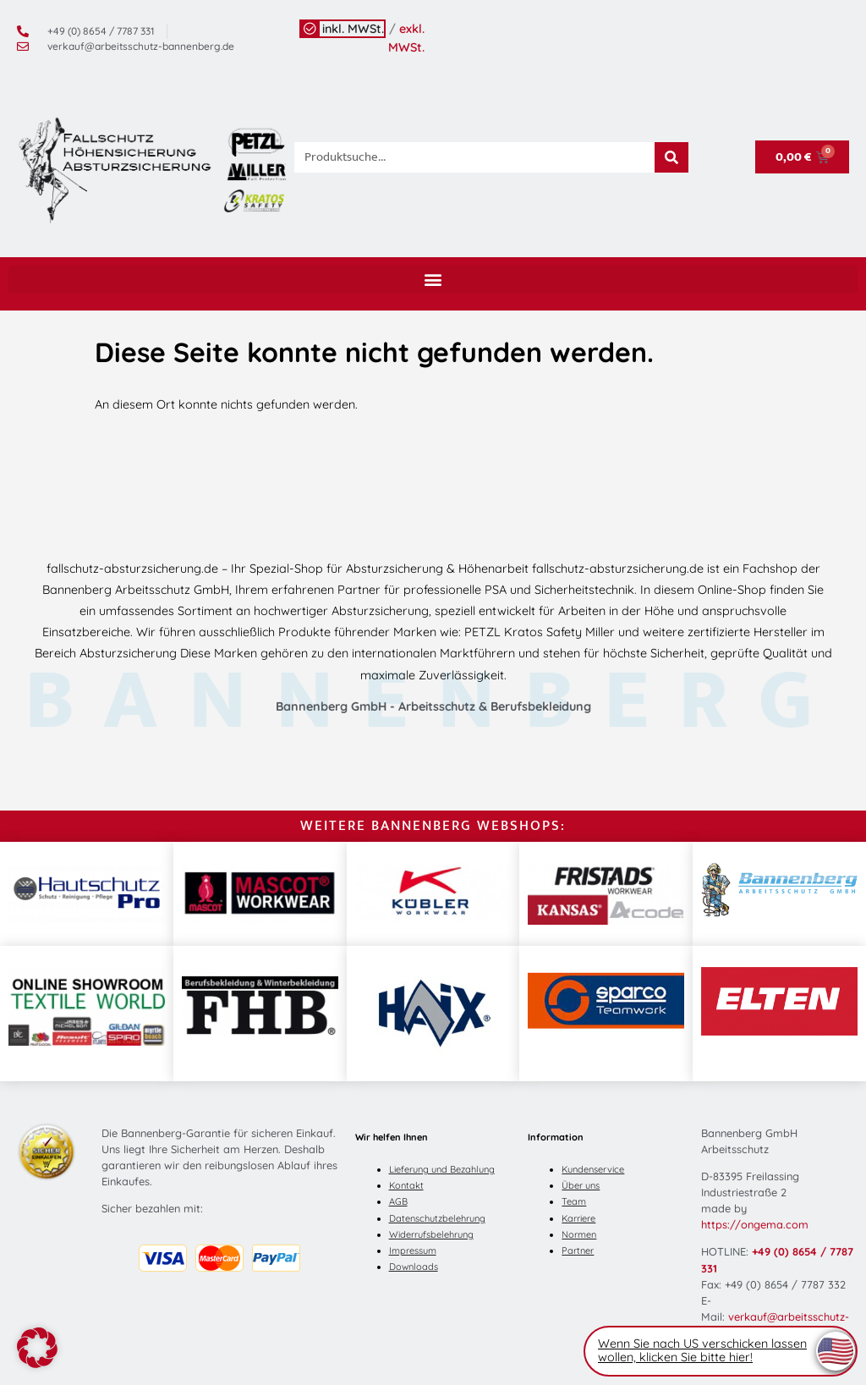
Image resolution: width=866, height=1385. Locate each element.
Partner (578, 1250)
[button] (433, 280)
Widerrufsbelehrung (431, 1234)
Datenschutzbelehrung (437, 1218)
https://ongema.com (754, 1224)
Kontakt (406, 1185)
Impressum (412, 1250)
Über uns (581, 1185)
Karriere (578, 1218)
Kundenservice (593, 1169)
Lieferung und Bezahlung (442, 1169)
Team (574, 1201)
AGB (398, 1201)
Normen (579, 1234)
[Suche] (671, 157)
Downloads (413, 1266)
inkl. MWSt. (353, 28)
